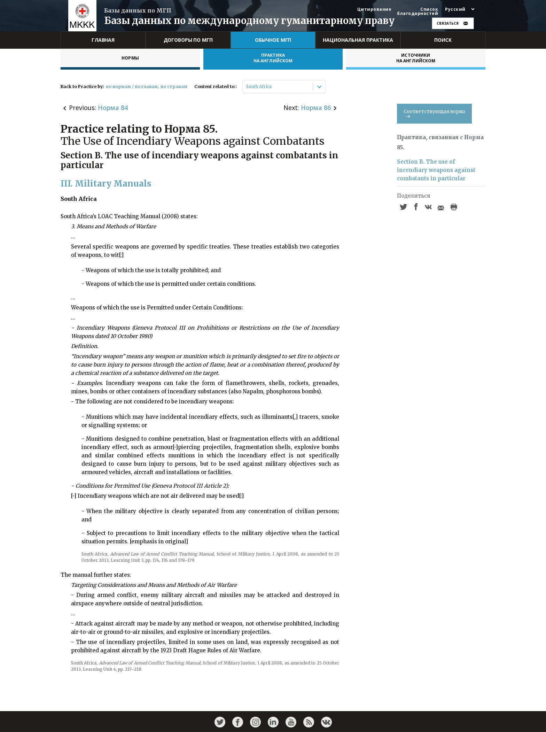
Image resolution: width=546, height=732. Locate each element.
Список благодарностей (417, 11)
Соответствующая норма (434, 113)
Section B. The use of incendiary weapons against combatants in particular (436, 170)
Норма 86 (316, 107)
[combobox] (246, 86)
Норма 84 (113, 107)
